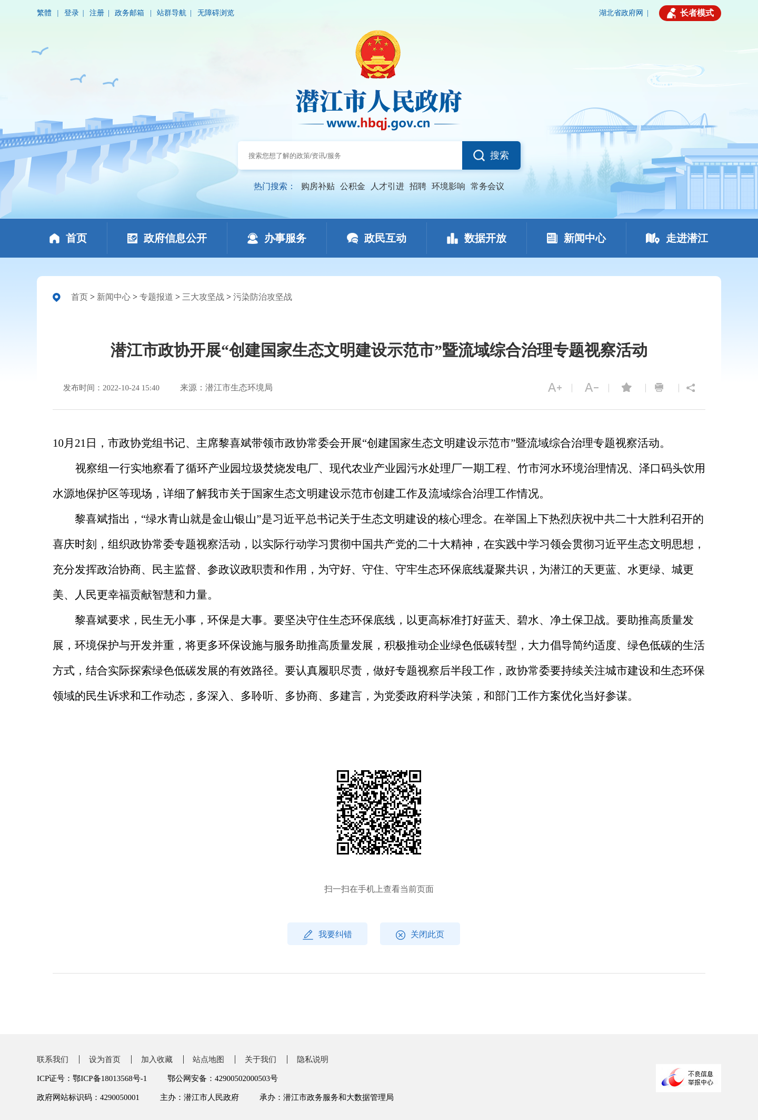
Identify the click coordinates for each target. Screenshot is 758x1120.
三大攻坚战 (203, 296)
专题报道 (156, 296)
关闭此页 (420, 935)
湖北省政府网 (621, 13)
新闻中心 (114, 296)
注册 (96, 13)
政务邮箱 (130, 13)
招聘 (418, 186)
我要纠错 (327, 935)
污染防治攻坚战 (262, 296)
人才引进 (387, 186)
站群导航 (171, 13)
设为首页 (105, 1059)
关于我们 (260, 1059)
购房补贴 (318, 186)
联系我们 (52, 1059)
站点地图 (208, 1059)
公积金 (352, 186)
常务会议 (487, 186)
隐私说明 (312, 1059)
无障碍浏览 (215, 13)
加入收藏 (157, 1059)
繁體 (45, 13)
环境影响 (448, 186)
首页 (79, 296)
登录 (71, 13)
